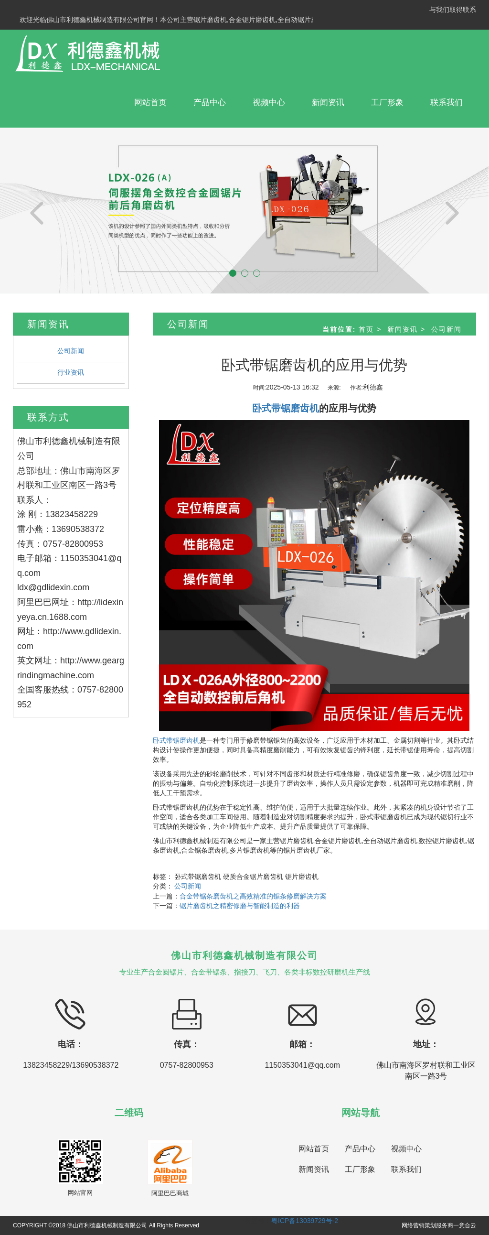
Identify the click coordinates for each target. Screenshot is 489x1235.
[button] (37, 210)
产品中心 (209, 102)
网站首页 (150, 102)
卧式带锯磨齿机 (176, 740)
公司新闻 (70, 351)
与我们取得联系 (452, 9)
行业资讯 (70, 372)
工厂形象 (387, 102)
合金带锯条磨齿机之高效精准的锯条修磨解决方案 (253, 896)
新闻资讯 (328, 102)
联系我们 (446, 102)
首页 (366, 329)
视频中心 (269, 102)
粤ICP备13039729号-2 (304, 1220)
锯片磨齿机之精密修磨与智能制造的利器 (240, 906)
